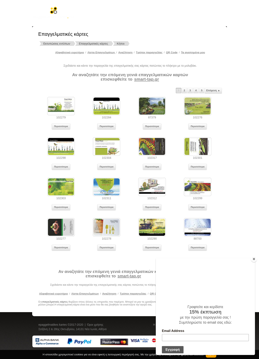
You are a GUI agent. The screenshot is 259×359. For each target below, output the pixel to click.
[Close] (254, 259)
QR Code (171, 52)
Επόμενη (213, 90)
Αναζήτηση (125, 52)
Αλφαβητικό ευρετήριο (69, 52)
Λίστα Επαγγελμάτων (101, 52)
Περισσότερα (61, 126)
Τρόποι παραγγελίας (133, 293)
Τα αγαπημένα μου (193, 52)
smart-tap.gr (146, 79)
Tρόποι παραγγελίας (149, 52)
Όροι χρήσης (95, 324)
